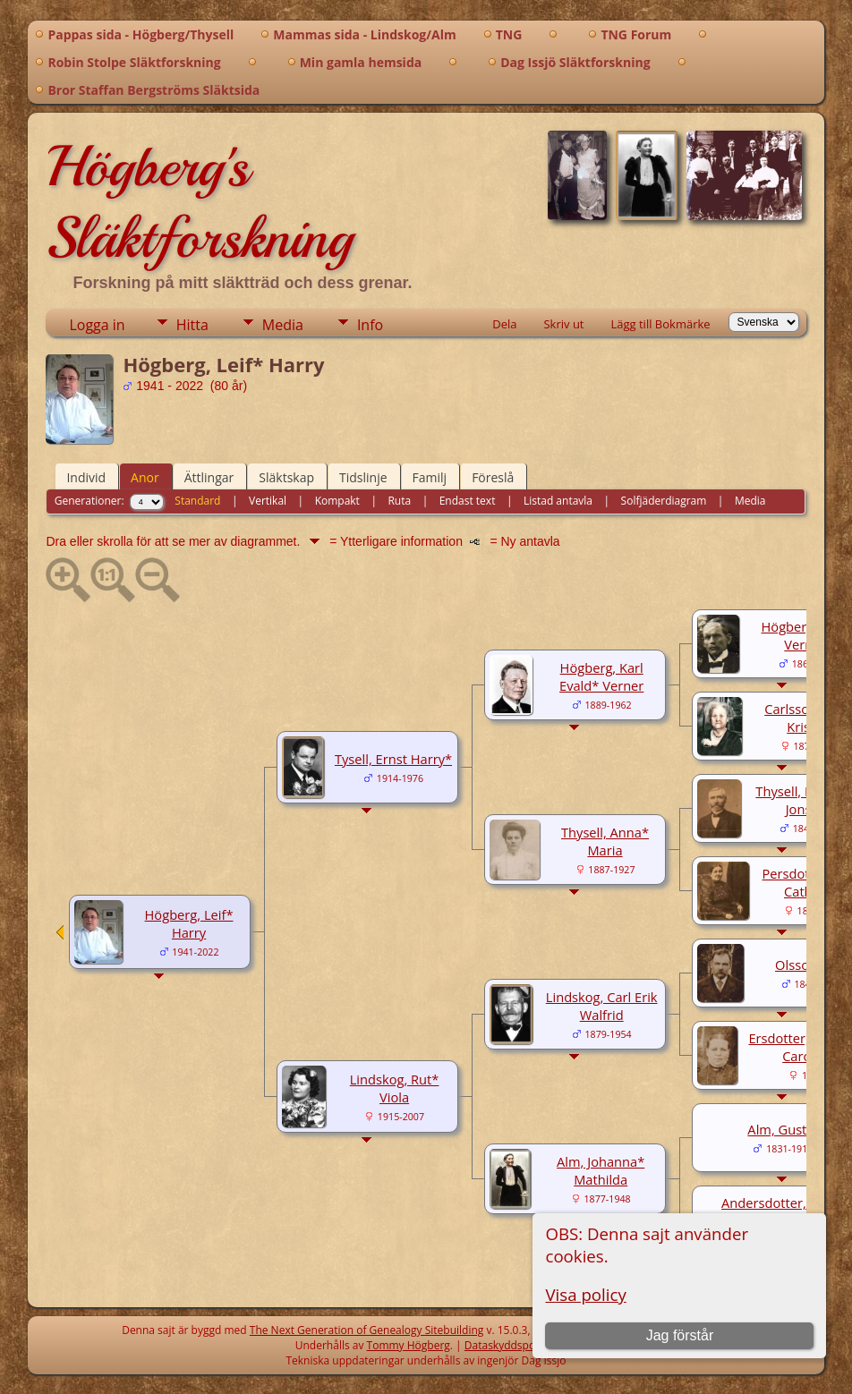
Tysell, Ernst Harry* (393, 759)
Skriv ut (563, 324)
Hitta (192, 325)
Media (282, 325)
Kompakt (337, 500)
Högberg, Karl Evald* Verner (601, 676)
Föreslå (493, 477)
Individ (86, 477)
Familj (430, 477)
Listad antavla (558, 500)
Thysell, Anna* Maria (605, 841)
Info (370, 325)
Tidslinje (363, 477)
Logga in (96, 325)
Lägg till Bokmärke (660, 324)
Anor (145, 477)
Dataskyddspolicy (509, 1345)
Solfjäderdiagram (664, 500)
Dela (504, 324)
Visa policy (585, 1294)
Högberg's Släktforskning (199, 202)
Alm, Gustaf (782, 1129)
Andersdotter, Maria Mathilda (783, 1211)
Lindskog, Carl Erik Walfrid (602, 1006)
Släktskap (286, 477)
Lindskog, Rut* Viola (394, 1088)
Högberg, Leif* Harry (189, 923)
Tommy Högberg (408, 1345)
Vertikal (267, 500)
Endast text (467, 500)
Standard (197, 500)
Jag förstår (680, 1335)
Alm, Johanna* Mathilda (600, 1170)
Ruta (399, 500)
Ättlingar (209, 477)
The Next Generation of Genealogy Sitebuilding (367, 1330)
